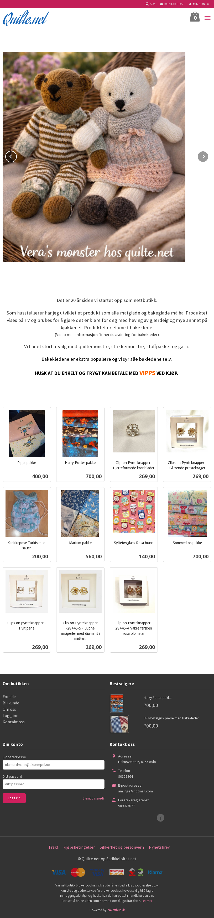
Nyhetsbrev (159, 847)
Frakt (54, 847)
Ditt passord (12, 776)
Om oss (9, 709)
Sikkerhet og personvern (122, 847)
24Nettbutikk (116, 910)
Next (208, 155)
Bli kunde (11, 702)
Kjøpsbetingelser (79, 847)
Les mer (147, 901)
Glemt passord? (93, 798)
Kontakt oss (14, 721)
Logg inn (10, 715)
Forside (9, 696)
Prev (16, 155)
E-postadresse (14, 757)
